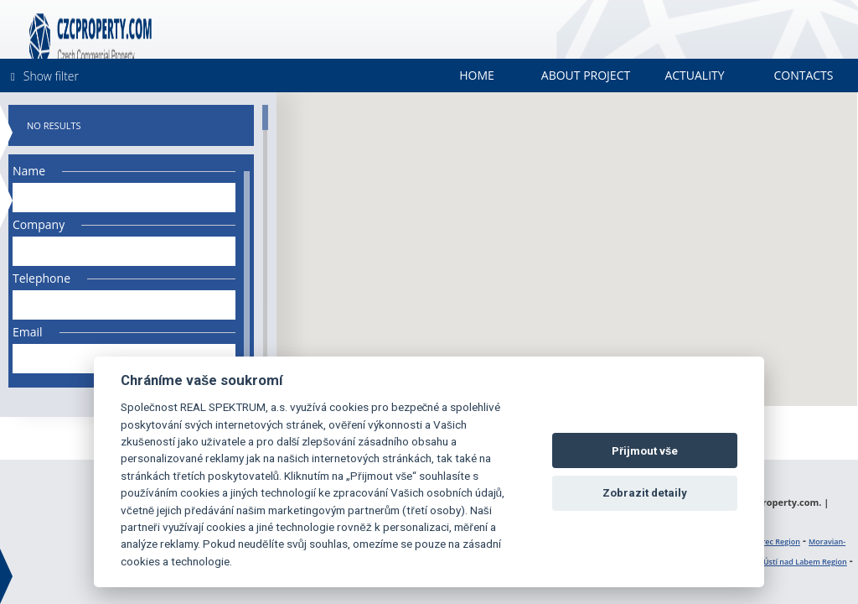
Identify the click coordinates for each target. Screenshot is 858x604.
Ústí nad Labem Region (805, 561)
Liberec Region (773, 541)
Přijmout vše (645, 451)
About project (585, 75)
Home (476, 75)
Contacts (803, 75)
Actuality (694, 75)
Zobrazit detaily (644, 493)
